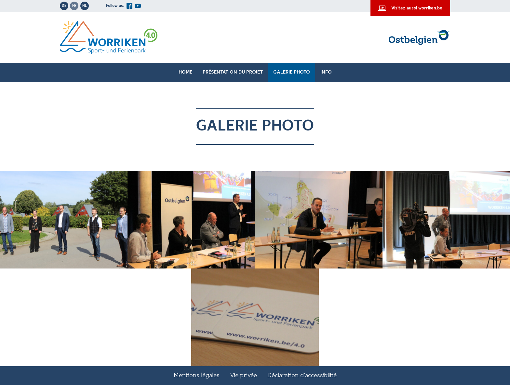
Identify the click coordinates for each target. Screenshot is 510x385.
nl (84, 5)
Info (326, 72)
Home (185, 72)
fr (74, 5)
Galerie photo (291, 72)
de (64, 5)
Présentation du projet (233, 72)
